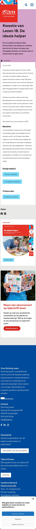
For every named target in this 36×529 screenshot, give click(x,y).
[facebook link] (1, 425)
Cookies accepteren (18, 514)
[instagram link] (8, 425)
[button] (33, 499)
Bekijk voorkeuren (18, 524)
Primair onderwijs (11, 174)
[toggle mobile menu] (31, 5)
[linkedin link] (5, 425)
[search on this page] (26, 5)
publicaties (7, 61)
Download (8, 260)
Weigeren (18, 519)
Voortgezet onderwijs (12, 182)
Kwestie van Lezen (11, 197)
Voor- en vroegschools (10, 489)
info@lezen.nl (6, 419)
